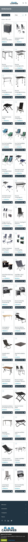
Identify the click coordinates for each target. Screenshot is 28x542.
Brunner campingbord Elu (19, 65)
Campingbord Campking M (5, 327)
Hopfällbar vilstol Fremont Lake (19, 275)
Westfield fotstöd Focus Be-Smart (6, 196)
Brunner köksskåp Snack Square (19, 301)
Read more (11, 540)
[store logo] (14, 3)
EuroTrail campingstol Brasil (6, 170)
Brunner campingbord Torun (7, 65)
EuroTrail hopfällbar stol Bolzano (20, 144)
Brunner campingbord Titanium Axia (18, 197)
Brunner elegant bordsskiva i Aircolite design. (20, 381)
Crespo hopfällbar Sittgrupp (19, 459)
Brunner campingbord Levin (7, 91)
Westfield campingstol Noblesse (18, 118)
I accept (4, 540)
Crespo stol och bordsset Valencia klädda (6, 223)
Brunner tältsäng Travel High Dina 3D (20, 327)
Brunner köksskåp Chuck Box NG (6, 301)
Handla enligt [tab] (5, 15)
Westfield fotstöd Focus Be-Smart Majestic (19, 171)
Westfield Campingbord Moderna (5, 434)
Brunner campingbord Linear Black (20, 92)
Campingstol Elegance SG (5, 485)
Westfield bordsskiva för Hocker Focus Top (7, 406)
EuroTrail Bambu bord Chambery (6, 380)
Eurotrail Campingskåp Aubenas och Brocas (20, 250)
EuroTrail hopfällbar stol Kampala (7, 144)
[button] (3, 23)
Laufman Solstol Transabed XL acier (7, 459)
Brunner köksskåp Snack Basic (19, 485)
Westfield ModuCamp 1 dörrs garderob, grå (7, 39)
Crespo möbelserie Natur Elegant (7, 249)
